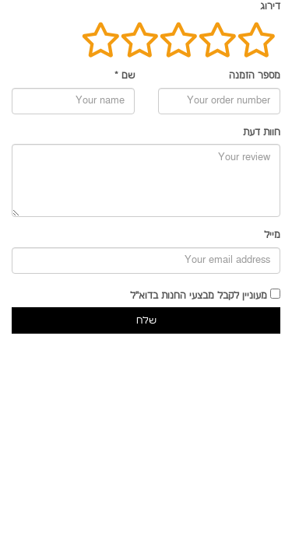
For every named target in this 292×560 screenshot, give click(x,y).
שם (124, 76)
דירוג (270, 6)
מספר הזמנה (254, 76)
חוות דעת (261, 132)
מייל (272, 235)
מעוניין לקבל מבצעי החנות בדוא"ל (198, 296)
